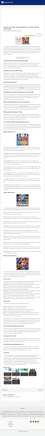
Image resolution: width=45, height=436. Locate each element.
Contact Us (10, 423)
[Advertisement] (22, 19)
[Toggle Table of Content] (27, 58)
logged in (10, 396)
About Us (11, 421)
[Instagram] (36, 422)
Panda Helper (22, 87)
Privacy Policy (10, 424)
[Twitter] (33, 422)
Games (15, 30)
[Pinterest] (38, 422)
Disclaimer (11, 426)
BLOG (12, 30)
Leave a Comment (7, 30)
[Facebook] (31, 422)
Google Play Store (23, 106)
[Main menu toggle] (43, 2)
